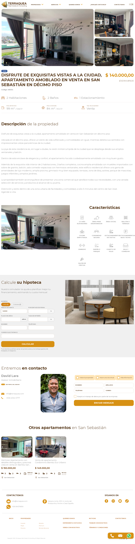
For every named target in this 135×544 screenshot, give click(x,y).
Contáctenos (119, 4)
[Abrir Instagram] (113, 501)
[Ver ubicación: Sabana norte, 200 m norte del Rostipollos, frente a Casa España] (60, 502)
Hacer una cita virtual (105, 377)
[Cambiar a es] (130, 4)
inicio (11, 518)
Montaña (41, 523)
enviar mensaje (104, 403)
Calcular (28, 344)
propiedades (26, 518)
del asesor (10, 384)
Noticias (92, 518)
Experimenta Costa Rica (72, 523)
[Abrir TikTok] (127, 501)
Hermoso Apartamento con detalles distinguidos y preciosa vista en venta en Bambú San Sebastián (16, 462)
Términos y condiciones (98, 527)
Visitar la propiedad (85, 377)
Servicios (54, 4)
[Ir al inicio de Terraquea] (14, 4)
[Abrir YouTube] (120, 501)
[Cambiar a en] (132, 4)
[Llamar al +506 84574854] (41, 507)
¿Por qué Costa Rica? (98, 4)
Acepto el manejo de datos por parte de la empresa (95, 396)
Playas (22, 525)
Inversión (23, 523)
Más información (125, 377)
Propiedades (36, 4)
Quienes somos (74, 4)
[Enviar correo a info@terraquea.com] (23, 502)
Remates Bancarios (44, 528)
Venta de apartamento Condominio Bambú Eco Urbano (50, 461)
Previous (2, 447)
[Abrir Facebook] (106, 501)
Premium (41, 525)
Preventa (23, 528)
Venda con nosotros (71, 527)
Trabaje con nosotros (98, 523)
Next (31, 447)
